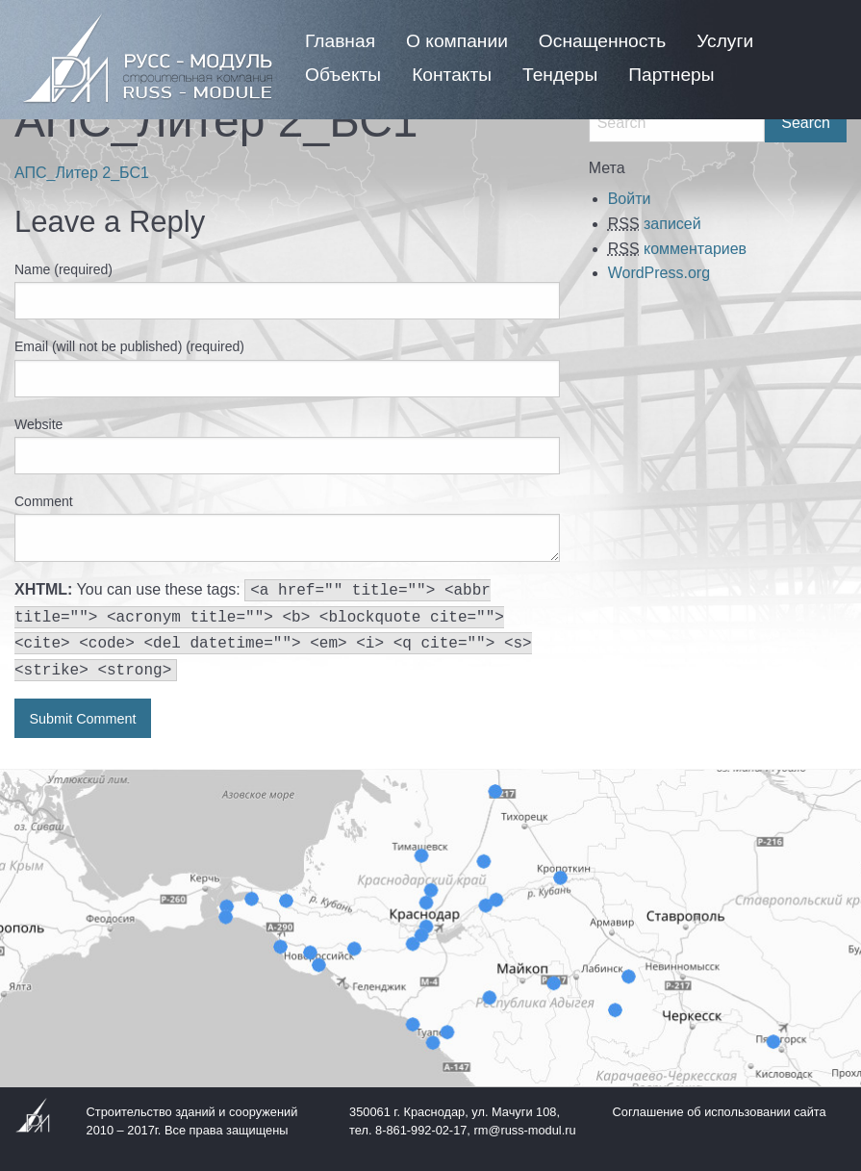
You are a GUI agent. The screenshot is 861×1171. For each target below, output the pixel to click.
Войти (629, 199)
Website (38, 424)
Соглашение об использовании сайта (719, 1112)
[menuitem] (340, 41)
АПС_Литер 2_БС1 (81, 173)
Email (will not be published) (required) (129, 346)
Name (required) (63, 269)
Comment (43, 501)
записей (654, 224)
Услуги (724, 41)
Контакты (452, 74)
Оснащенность (602, 41)
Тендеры (559, 74)
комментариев (677, 249)
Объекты (343, 74)
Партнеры (671, 74)
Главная (340, 41)
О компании (457, 41)
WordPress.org (659, 273)
